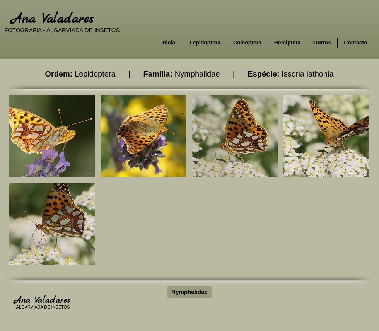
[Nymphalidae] (189, 292)
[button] (52, 136)
